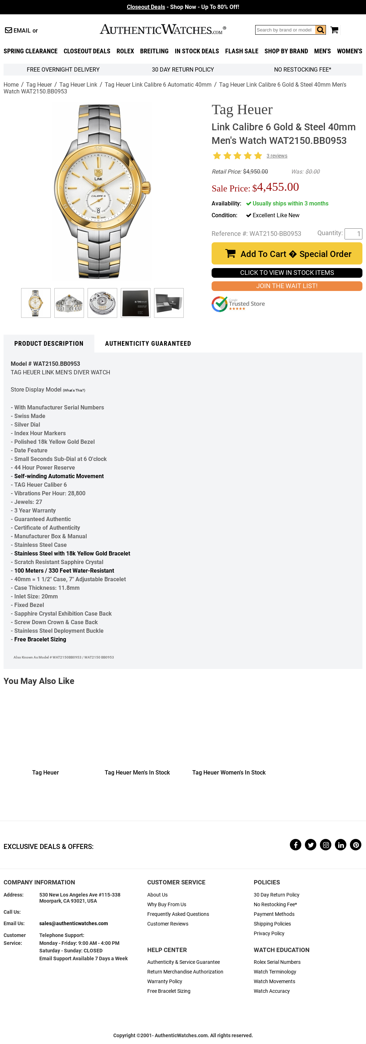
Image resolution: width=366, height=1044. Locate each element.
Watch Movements (274, 982)
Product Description (49, 343)
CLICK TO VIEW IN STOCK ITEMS (287, 272)
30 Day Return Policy (277, 895)
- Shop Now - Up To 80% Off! (183, 7)
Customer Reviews (167, 924)
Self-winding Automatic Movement (59, 476)
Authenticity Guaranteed (148, 343)
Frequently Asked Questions (178, 914)
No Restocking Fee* (302, 69)
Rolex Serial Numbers (277, 962)
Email (22, 30)
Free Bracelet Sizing (40, 639)
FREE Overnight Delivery (63, 69)
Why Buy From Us (166, 905)
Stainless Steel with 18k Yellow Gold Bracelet (72, 553)
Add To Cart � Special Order (296, 254)
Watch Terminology (275, 972)
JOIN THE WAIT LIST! (287, 286)
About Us (157, 895)
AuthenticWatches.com (170, 29)
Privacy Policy (269, 934)
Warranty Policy (164, 982)
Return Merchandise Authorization (185, 972)
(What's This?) (74, 390)
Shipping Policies (272, 924)
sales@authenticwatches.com (73, 924)
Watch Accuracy (272, 991)
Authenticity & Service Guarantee (183, 962)
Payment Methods (274, 914)
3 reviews (277, 156)
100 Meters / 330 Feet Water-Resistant (64, 570)
